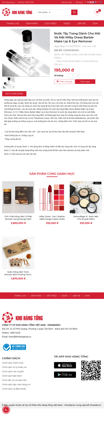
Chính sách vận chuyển (13, 371)
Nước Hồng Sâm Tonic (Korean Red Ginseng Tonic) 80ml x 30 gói (18, 274)
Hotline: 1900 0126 (26, 2)
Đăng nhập (67, 2)
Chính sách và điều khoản (14, 389)
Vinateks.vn (95, 405)
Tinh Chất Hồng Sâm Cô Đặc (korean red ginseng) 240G (18, 217)
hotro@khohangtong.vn (20, 337)
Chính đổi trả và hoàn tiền (14, 380)
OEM (95, 23)
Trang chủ (12, 23)
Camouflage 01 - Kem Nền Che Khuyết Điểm (85, 217)
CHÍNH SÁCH (11, 358)
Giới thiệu (50, 23)
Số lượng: (59, 75)
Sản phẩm (32, 23)
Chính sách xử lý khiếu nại (14, 367)
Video (66, 23)
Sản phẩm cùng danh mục (52, 174)
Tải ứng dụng (8, 2)
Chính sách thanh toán (12, 363)
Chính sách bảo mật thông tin (16, 384)
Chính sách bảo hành (12, 376)
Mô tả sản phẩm (14, 94)
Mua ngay (85, 81)
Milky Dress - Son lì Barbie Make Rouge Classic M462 (52, 217)
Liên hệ (81, 23)
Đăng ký (79, 2)
